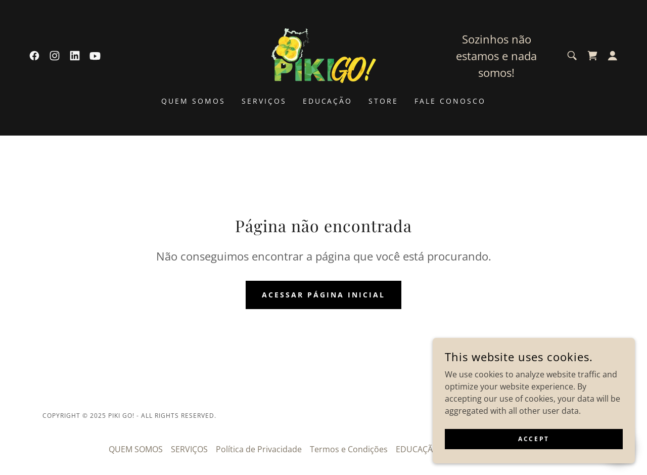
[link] (34, 56)
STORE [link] (383, 101)
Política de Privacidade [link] (259, 449)
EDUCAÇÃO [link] (328, 101)
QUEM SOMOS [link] (193, 101)
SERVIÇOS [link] (264, 101)
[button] (613, 56)
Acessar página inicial (323, 294)
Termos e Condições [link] (349, 449)
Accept (533, 439)
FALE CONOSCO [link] (450, 101)
